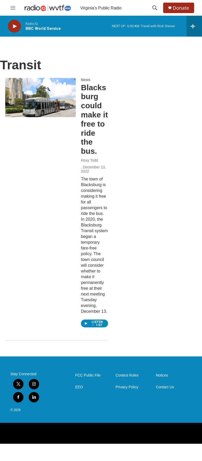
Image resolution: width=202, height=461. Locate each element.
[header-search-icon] (155, 7)
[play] (14, 26)
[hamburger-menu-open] (13, 8)
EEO (79, 387)
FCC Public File (87, 375)
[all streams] (194, 26)
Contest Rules (127, 375)
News (86, 80)
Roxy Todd (89, 160)
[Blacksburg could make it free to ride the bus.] (40, 97)
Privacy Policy (127, 387)
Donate (181, 8)
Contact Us (165, 387)
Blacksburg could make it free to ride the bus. (94, 119)
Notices (162, 375)
